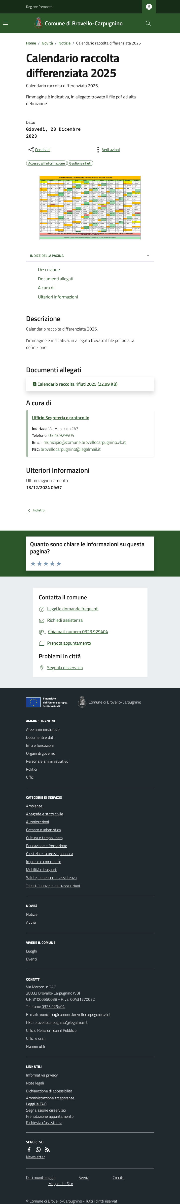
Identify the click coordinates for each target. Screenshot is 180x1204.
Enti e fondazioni (40, 745)
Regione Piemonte (39, 6)
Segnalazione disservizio (46, 1110)
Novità (47, 43)
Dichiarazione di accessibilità (49, 1091)
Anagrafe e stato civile (44, 814)
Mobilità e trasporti (41, 869)
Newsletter (35, 1157)
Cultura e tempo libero (44, 838)
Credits (118, 1177)
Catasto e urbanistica (43, 830)
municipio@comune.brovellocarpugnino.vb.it (84, 442)
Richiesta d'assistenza (44, 1122)
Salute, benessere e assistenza (51, 877)
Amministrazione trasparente (50, 1098)
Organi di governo (40, 753)
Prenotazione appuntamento (49, 1116)
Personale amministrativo (47, 761)
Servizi (84, 1177)
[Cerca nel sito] (146, 23)
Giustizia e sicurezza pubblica (49, 854)
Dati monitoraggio (40, 1177)
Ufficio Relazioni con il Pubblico (51, 1030)
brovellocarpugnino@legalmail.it (71, 449)
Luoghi (31, 951)
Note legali (35, 1083)
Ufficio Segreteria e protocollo (60, 417)
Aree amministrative (43, 729)
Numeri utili (35, 1046)
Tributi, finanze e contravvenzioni (53, 885)
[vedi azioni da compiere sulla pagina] (107, 150)
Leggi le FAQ (36, 1104)
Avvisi (31, 922)
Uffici (30, 777)
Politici (31, 769)
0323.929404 (61, 435)
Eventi (31, 959)
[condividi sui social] (38, 150)
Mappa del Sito (60, 1184)
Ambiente (34, 806)
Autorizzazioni (37, 822)
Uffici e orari (35, 1038)
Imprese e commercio (43, 862)
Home (31, 43)
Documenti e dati (40, 737)
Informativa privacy (42, 1075)
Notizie (65, 43)
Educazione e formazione (46, 846)
